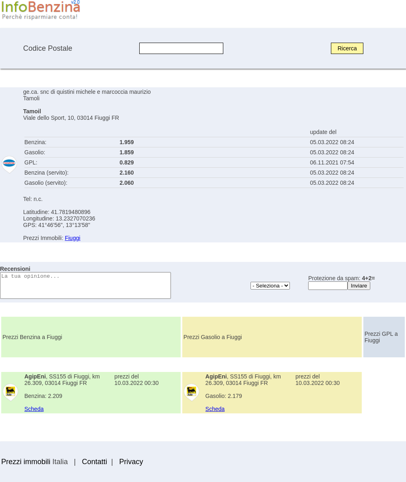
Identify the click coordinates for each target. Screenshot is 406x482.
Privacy (131, 462)
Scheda (33, 409)
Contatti (94, 462)
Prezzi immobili (25, 462)
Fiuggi (72, 238)
